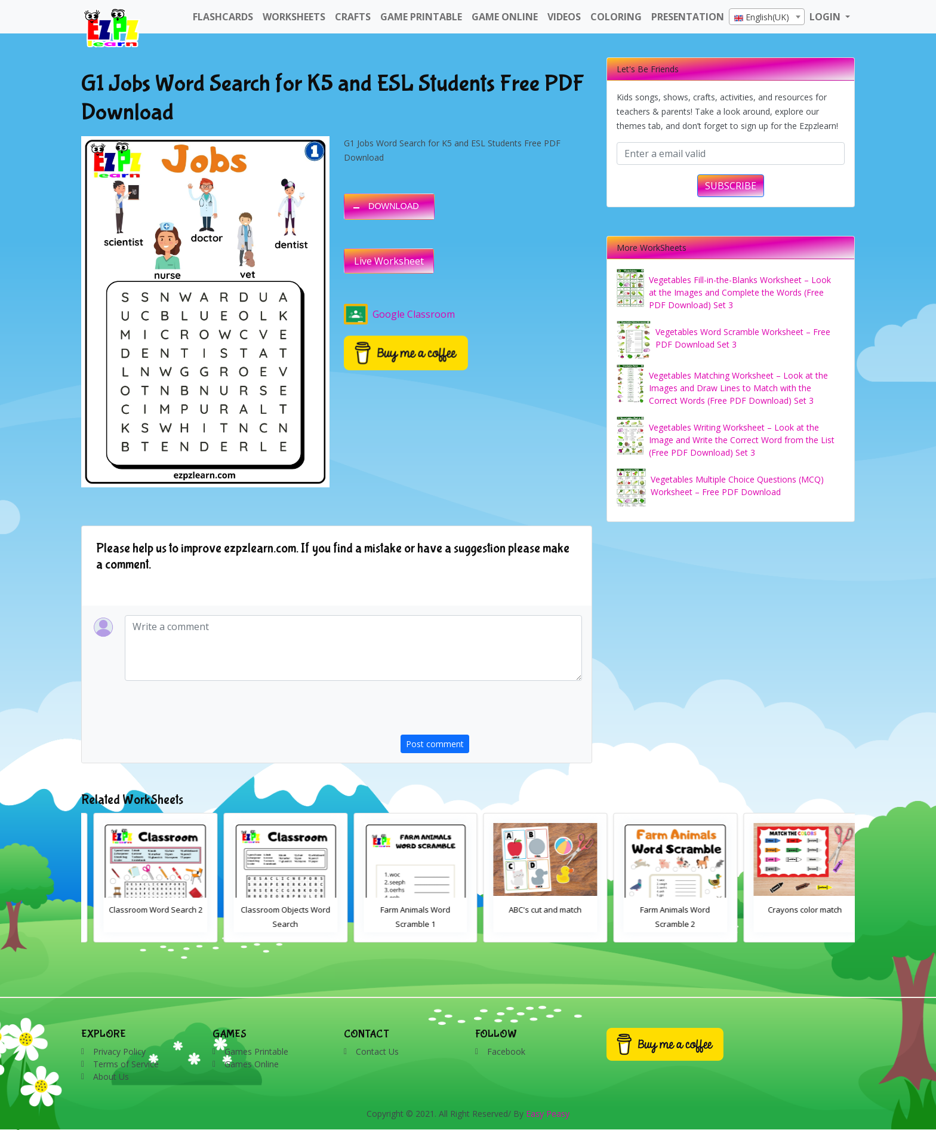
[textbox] (766, 17)
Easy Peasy (547, 1113)
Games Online (251, 1064)
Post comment (435, 744)
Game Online (505, 16)
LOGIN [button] (826, 16)
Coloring (616, 16)
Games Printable (256, 1051)
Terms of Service (126, 1064)
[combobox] (767, 16)
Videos (564, 16)
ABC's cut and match (663, 909)
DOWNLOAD (393, 206)
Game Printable (421, 16)
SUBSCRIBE (730, 185)
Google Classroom (399, 314)
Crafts (353, 16)
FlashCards (223, 16)
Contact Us (377, 1051)
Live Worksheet (389, 261)
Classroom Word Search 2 (274, 909)
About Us (111, 1076)
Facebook (506, 1051)
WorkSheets (294, 16)
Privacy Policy (119, 1051)
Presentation (687, 16)
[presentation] (491, 711)
